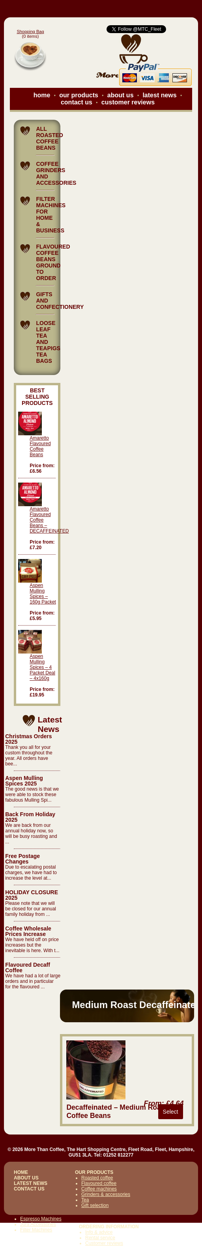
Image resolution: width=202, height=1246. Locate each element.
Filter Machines (36, 1230)
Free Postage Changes (22, 859)
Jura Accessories (38, 1224)
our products (78, 95)
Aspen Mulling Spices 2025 (24, 781)
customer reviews (128, 102)
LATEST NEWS (30, 1183)
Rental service (100, 1237)
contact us (76, 102)
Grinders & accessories (105, 1194)
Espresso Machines (41, 1219)
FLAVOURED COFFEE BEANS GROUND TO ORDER (53, 262)
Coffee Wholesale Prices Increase (28, 931)
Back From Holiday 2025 (30, 817)
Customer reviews (104, 1243)
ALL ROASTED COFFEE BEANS (49, 138)
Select (170, 1112)
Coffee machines (99, 1189)
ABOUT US (26, 1178)
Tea (85, 1200)
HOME (21, 1172)
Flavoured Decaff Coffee (27, 967)
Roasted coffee (97, 1178)
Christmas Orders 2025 (28, 739)
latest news (159, 95)
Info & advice (98, 1232)
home (42, 95)
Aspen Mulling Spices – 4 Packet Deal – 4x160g (42, 667)
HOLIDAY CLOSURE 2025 (31, 895)
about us (120, 95)
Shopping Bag (30, 31)
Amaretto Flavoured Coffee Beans (40, 446)
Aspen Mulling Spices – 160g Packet (43, 594)
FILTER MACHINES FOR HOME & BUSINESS (50, 215)
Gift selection (94, 1205)
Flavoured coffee (98, 1183)
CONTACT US (29, 1189)
